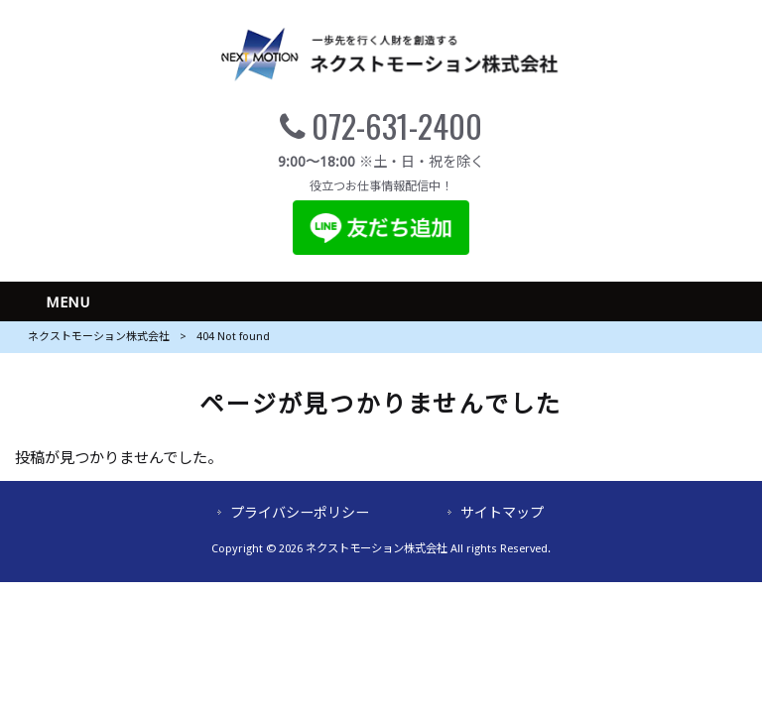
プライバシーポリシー (299, 513)
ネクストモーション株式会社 (99, 336)
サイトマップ (502, 513)
